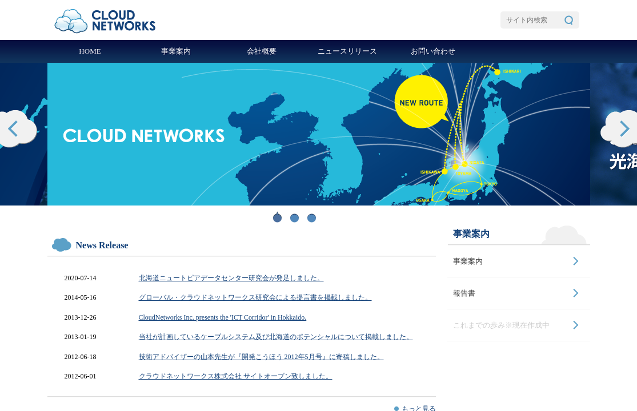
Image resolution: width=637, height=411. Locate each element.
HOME (90, 51)
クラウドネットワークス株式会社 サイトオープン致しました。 (235, 376)
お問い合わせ (433, 51)
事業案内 (176, 51)
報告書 (464, 293)
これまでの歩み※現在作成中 (501, 325)
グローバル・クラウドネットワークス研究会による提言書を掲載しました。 (255, 297)
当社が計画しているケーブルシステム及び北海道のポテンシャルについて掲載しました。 (276, 337)
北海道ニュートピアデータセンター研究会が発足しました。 (231, 278)
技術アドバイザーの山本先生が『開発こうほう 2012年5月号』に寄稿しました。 (261, 357)
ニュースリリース (347, 51)
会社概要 (262, 51)
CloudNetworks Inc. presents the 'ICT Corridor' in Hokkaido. (223, 317)
